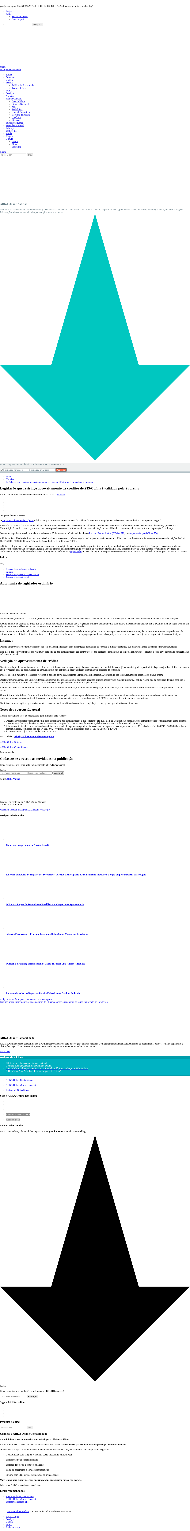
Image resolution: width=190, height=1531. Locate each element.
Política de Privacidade (23, 85)
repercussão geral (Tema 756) (144, 533)
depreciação (75, 551)
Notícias (10, 96)
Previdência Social (15, 125)
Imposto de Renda (14, 122)
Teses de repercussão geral (17, 577)
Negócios (16, 117)
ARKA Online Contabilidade (14, 747)
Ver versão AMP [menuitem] (20, 16)
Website (4, 809)
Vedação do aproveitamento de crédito (22, 574)
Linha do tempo (13, 1527)
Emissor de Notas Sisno (17, 1090)
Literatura (16, 147)
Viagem (9, 136)
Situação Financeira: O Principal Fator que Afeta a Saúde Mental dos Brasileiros (47, 934)
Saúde (9, 133)
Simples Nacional (20, 104)
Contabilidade (18, 101)
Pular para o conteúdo (10, 69)
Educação (10, 128)
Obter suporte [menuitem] (18, 19)
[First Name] (16, 470)
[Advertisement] (95, 179)
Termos (9, 82)
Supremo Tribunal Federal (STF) (18, 520)
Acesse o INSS (13, 1119)
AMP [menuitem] (8, 13)
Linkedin (34, 809)
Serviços (10, 93)
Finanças (16, 120)
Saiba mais (5, 1051)
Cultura (9, 139)
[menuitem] (98, 24)
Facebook (12, 809)
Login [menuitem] (9, 11)
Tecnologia (11, 131)
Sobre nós (10, 77)
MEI (14, 106)
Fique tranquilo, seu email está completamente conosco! (32, 464)
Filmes (15, 144)
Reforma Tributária (21, 114)
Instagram (22, 809)
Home (9, 74)
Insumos (9, 572)
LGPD (9, 90)
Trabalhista (17, 109)
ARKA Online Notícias (11, 742)
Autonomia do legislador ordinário (21, 569)
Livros (15, 141)
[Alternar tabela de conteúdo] (2, 564)
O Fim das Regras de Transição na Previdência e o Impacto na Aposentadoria (45, 904)
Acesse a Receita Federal (18, 1114)
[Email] (42, 470)
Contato (10, 80)
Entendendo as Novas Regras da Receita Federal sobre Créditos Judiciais (43, 993)
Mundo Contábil (14, 98)
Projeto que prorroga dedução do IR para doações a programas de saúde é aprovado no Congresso (54, 1002)
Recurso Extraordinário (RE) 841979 (106, 533)
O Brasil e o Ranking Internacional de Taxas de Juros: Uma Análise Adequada (45, 963)
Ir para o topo (12, 1516)
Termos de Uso (19, 88)
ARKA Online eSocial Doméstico (22, 1085)
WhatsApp (44, 809)
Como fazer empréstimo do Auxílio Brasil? (27, 845)
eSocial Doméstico (21, 112)
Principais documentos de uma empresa (34, 736)
